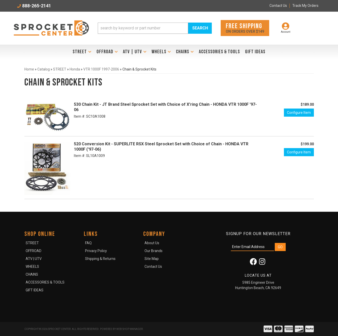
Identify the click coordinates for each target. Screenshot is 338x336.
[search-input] (143, 28)
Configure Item (299, 113)
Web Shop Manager (129, 329)
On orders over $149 (245, 27)
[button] (155, 28)
